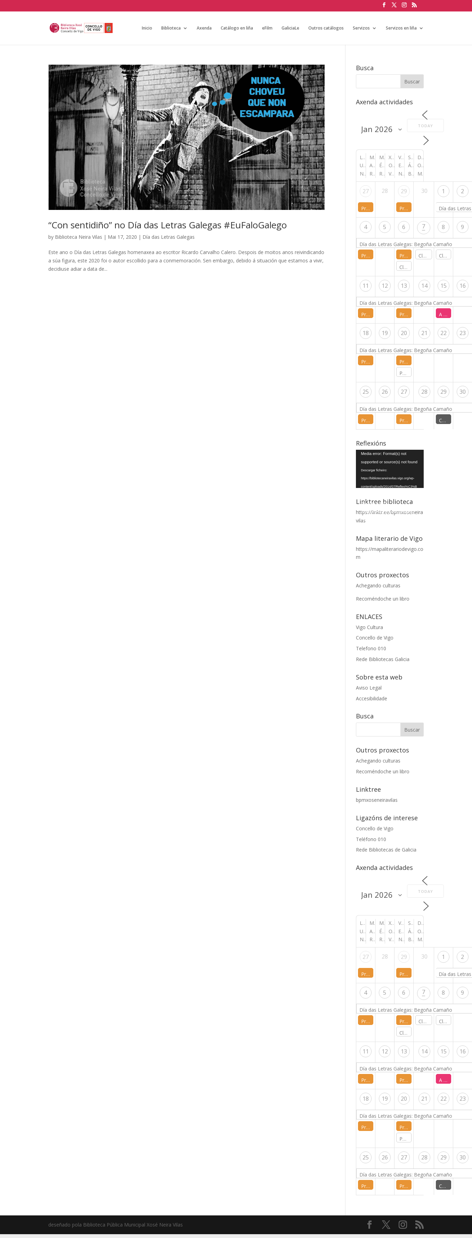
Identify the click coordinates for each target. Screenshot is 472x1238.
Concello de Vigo (374, 637)
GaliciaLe (290, 28)
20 (404, 333)
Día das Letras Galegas (169, 237)
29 (404, 191)
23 (462, 333)
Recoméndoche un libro (382, 598)
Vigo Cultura (369, 627)
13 (404, 286)
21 (424, 333)
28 (424, 392)
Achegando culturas (378, 585)
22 (443, 333)
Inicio (147, 28)
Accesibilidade (371, 698)
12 (385, 286)
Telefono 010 (371, 648)
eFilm (267, 28)
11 (366, 286)
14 (424, 286)
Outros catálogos (326, 28)
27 (366, 191)
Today (425, 125)
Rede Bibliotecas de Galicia (386, 849)
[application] (390, 469)
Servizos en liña (401, 28)
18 (366, 333)
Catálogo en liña (237, 28)
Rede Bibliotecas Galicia (382, 659)
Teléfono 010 (371, 839)
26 (385, 392)
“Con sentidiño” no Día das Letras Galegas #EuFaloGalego (167, 225)
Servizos (361, 28)
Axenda (204, 28)
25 (366, 392)
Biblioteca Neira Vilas (78, 237)
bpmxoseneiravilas (377, 800)
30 (462, 392)
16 (462, 286)
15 (443, 286)
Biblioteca (171, 28)
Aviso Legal (369, 687)
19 (385, 333)
